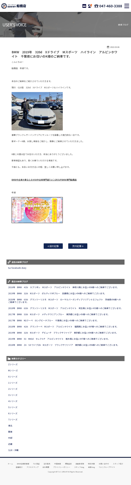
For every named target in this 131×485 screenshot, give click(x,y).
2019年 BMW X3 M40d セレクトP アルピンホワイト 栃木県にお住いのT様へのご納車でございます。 (59, 338)
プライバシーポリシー (61, 467)
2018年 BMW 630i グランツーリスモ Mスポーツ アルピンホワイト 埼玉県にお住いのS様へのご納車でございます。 (65, 308)
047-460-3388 (110, 5)
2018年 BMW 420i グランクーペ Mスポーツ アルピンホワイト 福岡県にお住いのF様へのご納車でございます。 (63, 326)
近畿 (10, 443)
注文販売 (46, 464)
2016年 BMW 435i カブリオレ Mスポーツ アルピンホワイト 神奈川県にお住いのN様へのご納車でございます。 (63, 287)
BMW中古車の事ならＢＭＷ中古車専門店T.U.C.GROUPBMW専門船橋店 (44, 179)
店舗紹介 (19, 467)
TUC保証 (36, 464)
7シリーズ (12, 419)
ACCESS (90, 6)
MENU (126, 6)
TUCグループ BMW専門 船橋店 (13, 6)
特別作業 (91, 464)
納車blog (91, 467)
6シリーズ (12, 413)
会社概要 (45, 467)
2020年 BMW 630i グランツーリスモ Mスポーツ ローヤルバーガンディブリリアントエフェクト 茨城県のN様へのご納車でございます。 (64, 300)
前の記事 (53, 246)
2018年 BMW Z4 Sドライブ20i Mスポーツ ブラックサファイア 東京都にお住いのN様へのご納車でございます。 (63, 344)
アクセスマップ (33, 467)
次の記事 (78, 246)
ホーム (10, 464)
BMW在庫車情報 (23, 464)
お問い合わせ (104, 464)
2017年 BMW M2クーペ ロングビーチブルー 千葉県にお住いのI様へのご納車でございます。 (53, 320)
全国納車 (57, 464)
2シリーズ (12, 388)
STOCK (84, 6)
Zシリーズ (13, 364)
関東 (10, 431)
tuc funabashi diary (17, 267)
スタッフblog (79, 467)
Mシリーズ (13, 370)
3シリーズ (12, 394)
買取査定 (68, 464)
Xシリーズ (12, 376)
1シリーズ (12, 382)
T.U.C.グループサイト (107, 467)
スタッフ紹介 (118, 464)
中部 (10, 437)
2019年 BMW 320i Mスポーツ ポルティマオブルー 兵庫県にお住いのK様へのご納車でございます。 (57, 293)
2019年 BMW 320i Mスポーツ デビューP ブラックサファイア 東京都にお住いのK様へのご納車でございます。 (63, 332)
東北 (10, 425)
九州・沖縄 (13, 450)
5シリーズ (12, 407)
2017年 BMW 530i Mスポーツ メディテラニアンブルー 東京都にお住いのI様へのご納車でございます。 (58, 314)
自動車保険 (80, 464)
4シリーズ (12, 401)
